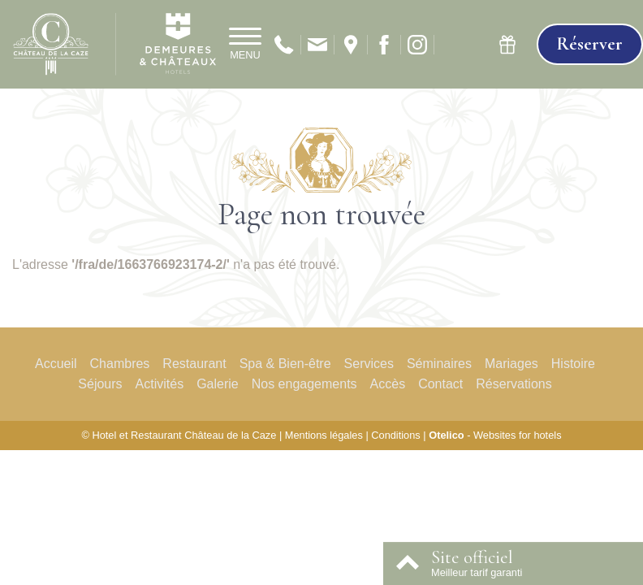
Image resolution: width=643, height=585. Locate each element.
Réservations (513, 384)
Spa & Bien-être (285, 363)
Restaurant (194, 363)
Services (369, 363)
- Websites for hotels (495, 435)
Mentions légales (324, 435)
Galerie (217, 384)
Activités (160, 384)
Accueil (56, 363)
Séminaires (439, 363)
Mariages (511, 363)
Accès (388, 384)
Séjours (100, 384)
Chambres (120, 363)
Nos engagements (304, 384)
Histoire (573, 363)
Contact (440, 384)
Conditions (395, 435)
